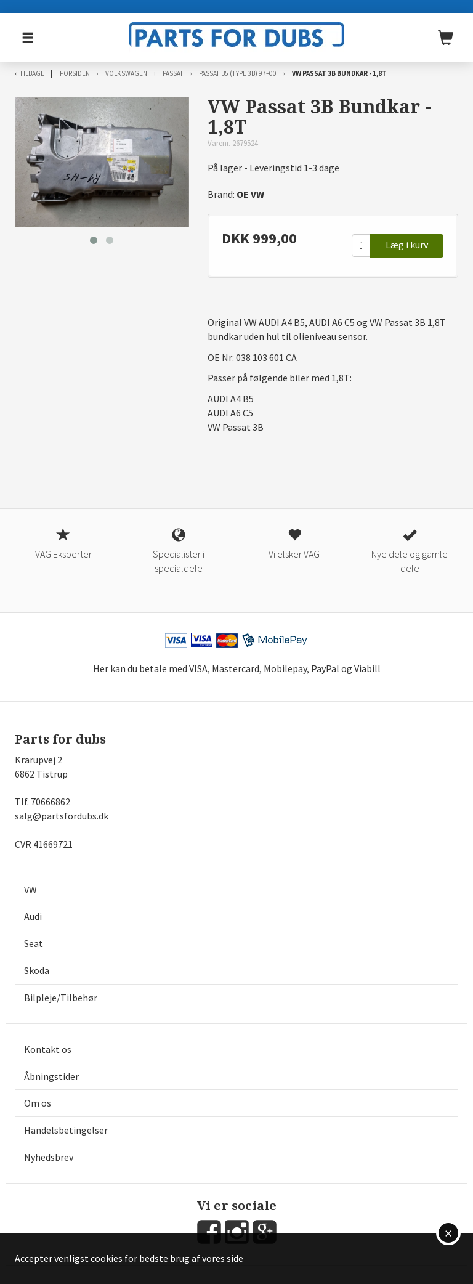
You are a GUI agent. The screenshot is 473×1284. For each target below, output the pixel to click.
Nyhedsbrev (48, 1157)
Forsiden (75, 73)
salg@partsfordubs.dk (61, 816)
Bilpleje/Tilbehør (60, 997)
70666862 (50, 801)
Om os (37, 1103)
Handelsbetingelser (66, 1130)
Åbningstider (51, 1076)
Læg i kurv (407, 244)
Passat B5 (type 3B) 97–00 (238, 73)
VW (30, 890)
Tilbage (32, 73)
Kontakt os (47, 1049)
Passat (173, 73)
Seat (33, 943)
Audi (33, 916)
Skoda (36, 970)
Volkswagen (126, 73)
